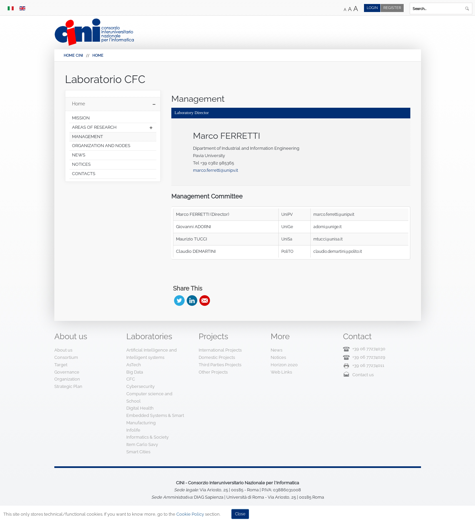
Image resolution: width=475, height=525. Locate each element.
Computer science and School (149, 397)
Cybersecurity (140, 386)
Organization (67, 379)
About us (63, 350)
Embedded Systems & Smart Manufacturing (155, 419)
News (276, 350)
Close (240, 514)
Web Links (281, 372)
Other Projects (213, 372)
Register (392, 8)
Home (97, 55)
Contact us (363, 374)
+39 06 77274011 (368, 365)
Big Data (134, 372)
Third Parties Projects (220, 364)
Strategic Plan (68, 386)
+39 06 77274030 (368, 348)
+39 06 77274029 (368, 357)
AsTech (133, 364)
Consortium (66, 357)
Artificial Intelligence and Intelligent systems (151, 354)
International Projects (220, 350)
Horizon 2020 (284, 364)
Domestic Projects (217, 357)
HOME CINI (73, 55)
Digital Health (140, 408)
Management (198, 99)
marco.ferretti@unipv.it (215, 170)
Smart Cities (138, 451)
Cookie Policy (190, 514)
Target (60, 364)
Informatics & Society (147, 437)
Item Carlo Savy (142, 444)
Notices (278, 357)
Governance (66, 372)
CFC (130, 379)
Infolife (133, 430)
